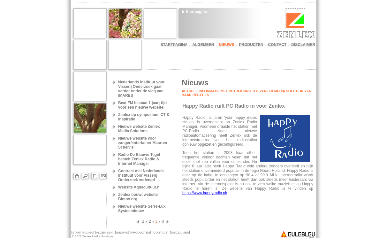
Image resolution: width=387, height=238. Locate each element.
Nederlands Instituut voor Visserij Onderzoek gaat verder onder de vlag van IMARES (141, 89)
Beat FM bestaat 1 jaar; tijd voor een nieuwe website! (142, 105)
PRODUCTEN (251, 44)
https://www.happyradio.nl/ (204, 193)
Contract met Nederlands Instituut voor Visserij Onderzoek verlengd (141, 175)
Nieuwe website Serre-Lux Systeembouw (142, 208)
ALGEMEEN (203, 44)
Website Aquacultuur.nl (139, 187)
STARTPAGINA (174, 44)
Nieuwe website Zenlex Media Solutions (139, 128)
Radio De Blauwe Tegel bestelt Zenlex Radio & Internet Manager (139, 159)
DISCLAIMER (303, 44)
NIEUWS (226, 44)
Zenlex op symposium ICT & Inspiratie (144, 116)
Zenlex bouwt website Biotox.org (138, 196)
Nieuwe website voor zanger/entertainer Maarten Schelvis (142, 143)
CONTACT (277, 44)
